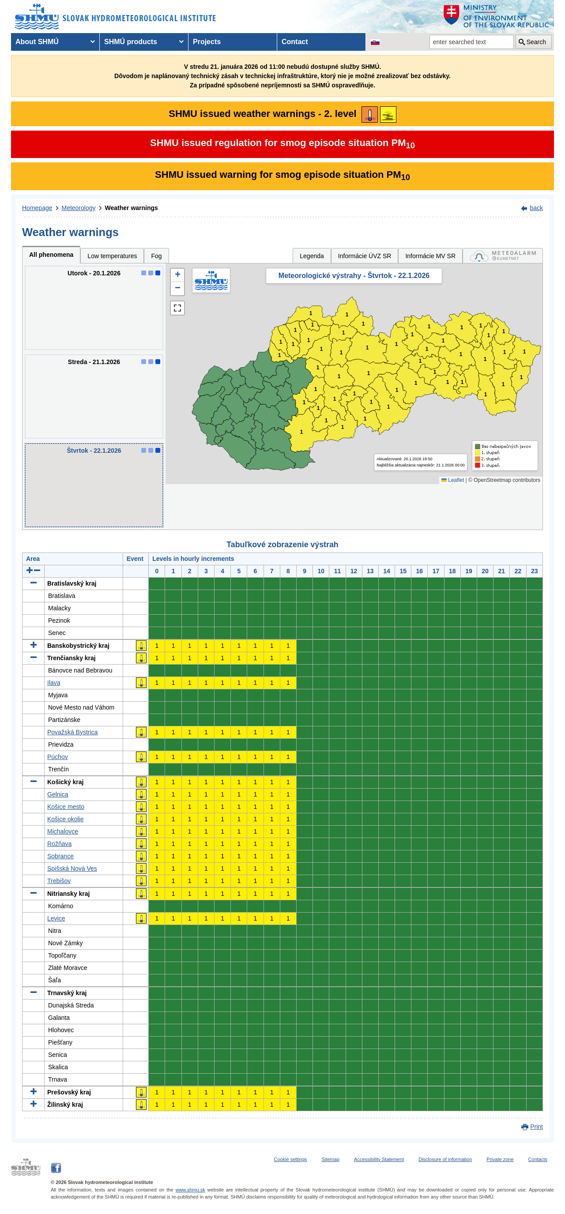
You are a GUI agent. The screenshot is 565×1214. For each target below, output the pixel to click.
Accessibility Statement (379, 1159)
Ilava (53, 682)
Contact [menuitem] (295, 41)
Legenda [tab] (312, 255)
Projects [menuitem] (207, 41)
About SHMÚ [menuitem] (37, 41)
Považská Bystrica (72, 732)
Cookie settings (290, 1159)
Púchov (57, 756)
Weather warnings (131, 207)
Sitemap (330, 1159)
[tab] (503, 255)
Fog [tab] (156, 255)
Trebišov (59, 880)
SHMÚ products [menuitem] (130, 41)
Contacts (537, 1159)
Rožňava (59, 843)
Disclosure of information (445, 1159)
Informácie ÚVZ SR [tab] (365, 255)
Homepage (37, 207)
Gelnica (57, 794)
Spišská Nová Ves (72, 868)
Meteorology (79, 207)
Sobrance (60, 856)
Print (536, 1126)
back (536, 207)
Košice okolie (65, 819)
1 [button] (279, 355)
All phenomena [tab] (51, 254)
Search (536, 41)
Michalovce (62, 831)
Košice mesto (65, 806)
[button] (177, 275)
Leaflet (452, 480)
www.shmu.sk (190, 1189)
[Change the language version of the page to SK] (375, 42)
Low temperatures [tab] (112, 255)
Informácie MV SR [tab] (430, 255)
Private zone (499, 1159)
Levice (56, 918)
